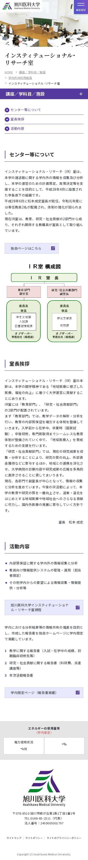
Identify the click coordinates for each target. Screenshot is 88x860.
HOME (9, 72)
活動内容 (17, 128)
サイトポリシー (34, 838)
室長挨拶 (17, 119)
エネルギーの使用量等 (44, 730)
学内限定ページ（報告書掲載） (35, 692)
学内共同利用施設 (20, 78)
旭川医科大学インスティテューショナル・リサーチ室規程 (40, 607)
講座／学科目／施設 (32, 72)
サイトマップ (14, 838)
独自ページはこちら (26, 248)
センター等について (26, 109)
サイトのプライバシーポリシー (64, 838)
